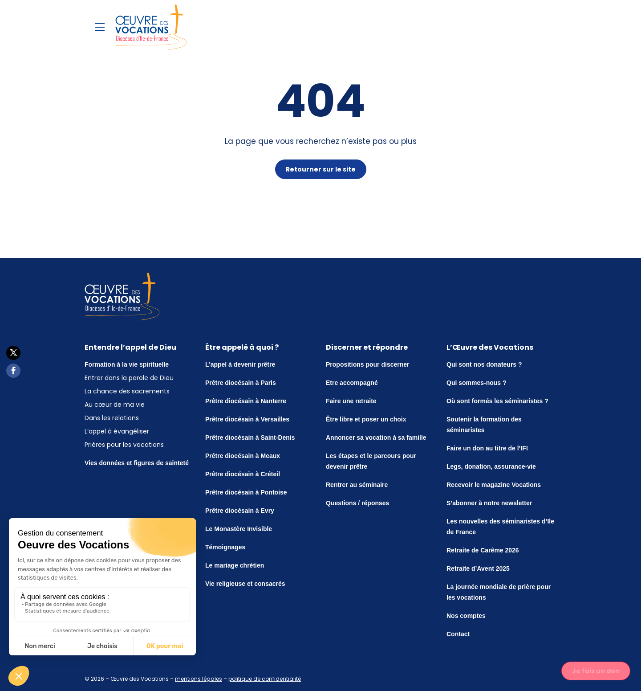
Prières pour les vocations (124, 444)
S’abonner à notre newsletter (489, 503)
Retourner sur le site (321, 169)
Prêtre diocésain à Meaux (242, 455)
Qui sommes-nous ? (476, 382)
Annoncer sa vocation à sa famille (376, 437)
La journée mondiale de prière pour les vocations (498, 592)
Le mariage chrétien (234, 565)
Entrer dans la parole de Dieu (129, 377)
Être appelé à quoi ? (242, 347)
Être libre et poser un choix (366, 419)
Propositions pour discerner (367, 364)
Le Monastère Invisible (238, 528)
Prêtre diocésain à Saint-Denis (250, 437)
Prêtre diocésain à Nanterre (245, 401)
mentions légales (198, 679)
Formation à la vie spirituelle (127, 364)
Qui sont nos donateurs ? (484, 364)
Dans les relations (112, 417)
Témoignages (225, 547)
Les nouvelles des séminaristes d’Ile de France (500, 527)
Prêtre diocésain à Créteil (242, 474)
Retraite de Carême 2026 (482, 550)
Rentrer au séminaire (357, 484)
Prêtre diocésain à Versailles (247, 419)
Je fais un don (596, 670)
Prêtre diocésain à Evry (239, 510)
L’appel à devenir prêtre (240, 364)
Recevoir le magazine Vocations (493, 484)
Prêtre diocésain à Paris (240, 382)
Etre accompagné (352, 382)
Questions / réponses (357, 503)
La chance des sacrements (127, 391)
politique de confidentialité (264, 679)
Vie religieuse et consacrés (245, 583)
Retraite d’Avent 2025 (478, 568)
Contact (458, 634)
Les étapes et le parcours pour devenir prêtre (371, 461)
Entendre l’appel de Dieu (130, 347)
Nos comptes (466, 615)
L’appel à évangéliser (117, 431)
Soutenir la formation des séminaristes (484, 424)
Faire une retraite (351, 401)
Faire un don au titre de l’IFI (487, 448)
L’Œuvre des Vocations (489, 347)
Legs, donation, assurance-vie (491, 466)
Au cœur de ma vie (115, 404)
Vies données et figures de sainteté (137, 462)
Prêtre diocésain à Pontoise (246, 492)
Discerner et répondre (367, 347)
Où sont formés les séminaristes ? (497, 401)
